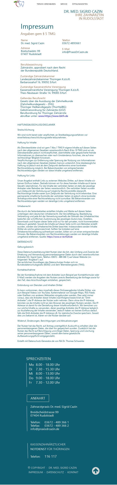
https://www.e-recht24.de (59, 236)
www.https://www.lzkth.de (53, 116)
